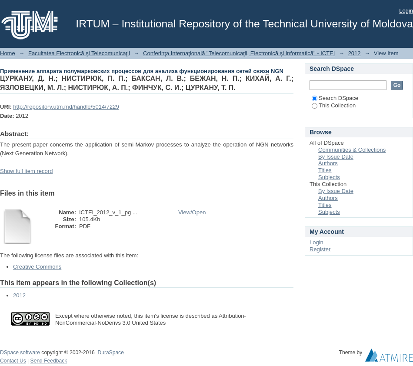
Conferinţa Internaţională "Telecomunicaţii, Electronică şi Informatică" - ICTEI (239, 53)
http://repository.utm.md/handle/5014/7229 (66, 106)
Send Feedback (48, 361)
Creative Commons (37, 266)
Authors (328, 163)
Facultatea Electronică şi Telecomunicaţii (79, 53)
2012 (354, 53)
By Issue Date (335, 156)
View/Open (192, 212)
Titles (325, 170)
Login (406, 10)
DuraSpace (110, 352)
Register (320, 249)
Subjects (329, 177)
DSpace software (20, 352)
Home (7, 53)
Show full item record (26, 171)
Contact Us (13, 361)
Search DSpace (335, 98)
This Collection (334, 105)
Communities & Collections (352, 149)
